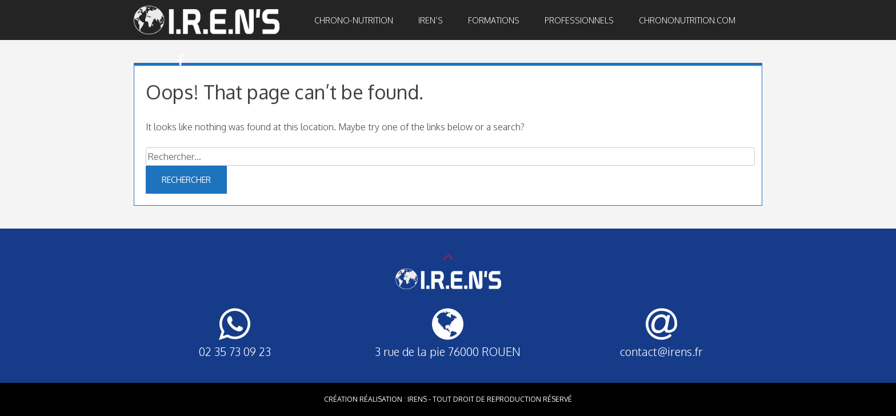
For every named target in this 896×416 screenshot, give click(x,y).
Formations (493, 20)
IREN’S (430, 20)
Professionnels (579, 20)
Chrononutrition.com (687, 20)
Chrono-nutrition (353, 20)
